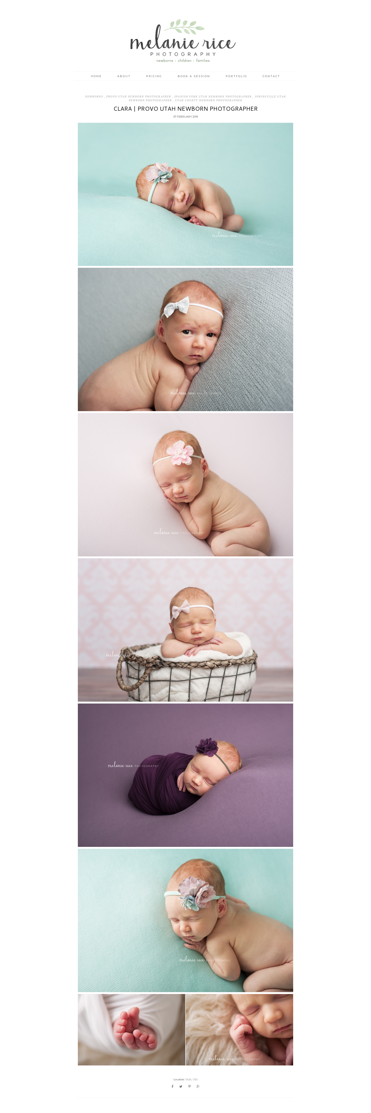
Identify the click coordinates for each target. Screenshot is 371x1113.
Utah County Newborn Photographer (208, 100)
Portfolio (236, 76)
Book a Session (194, 76)
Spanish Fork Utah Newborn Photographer (213, 96)
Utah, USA (192, 1079)
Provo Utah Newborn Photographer (139, 96)
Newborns (94, 96)
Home (96, 76)
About (124, 76)
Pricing (154, 76)
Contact (271, 76)
